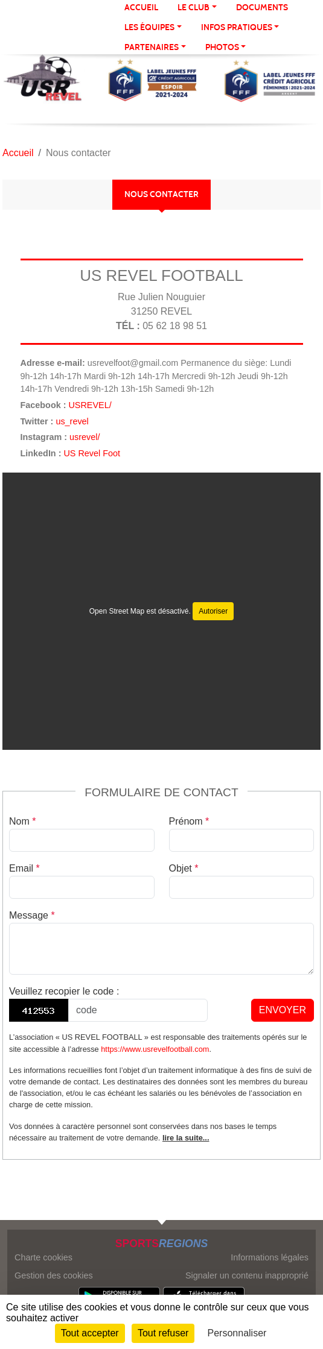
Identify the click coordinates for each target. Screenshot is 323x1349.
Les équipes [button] (149, 27)
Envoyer (282, 1010)
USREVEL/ (89, 405)
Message (32, 915)
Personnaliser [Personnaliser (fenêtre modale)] (237, 1333)
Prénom (189, 821)
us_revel (72, 421)
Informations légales (270, 1257)
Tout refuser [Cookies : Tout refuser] (163, 1333)
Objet (184, 868)
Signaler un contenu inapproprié (247, 1275)
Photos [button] (222, 47)
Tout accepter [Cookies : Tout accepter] (90, 1333)
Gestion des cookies (53, 1275)
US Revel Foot (91, 453)
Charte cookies (43, 1257)
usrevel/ (84, 437)
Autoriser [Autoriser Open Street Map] (213, 611)
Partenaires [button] (151, 47)
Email (24, 868)
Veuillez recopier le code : (64, 991)
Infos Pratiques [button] (236, 27)
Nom (22, 821)
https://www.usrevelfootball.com (155, 1049)
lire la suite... (185, 1137)
